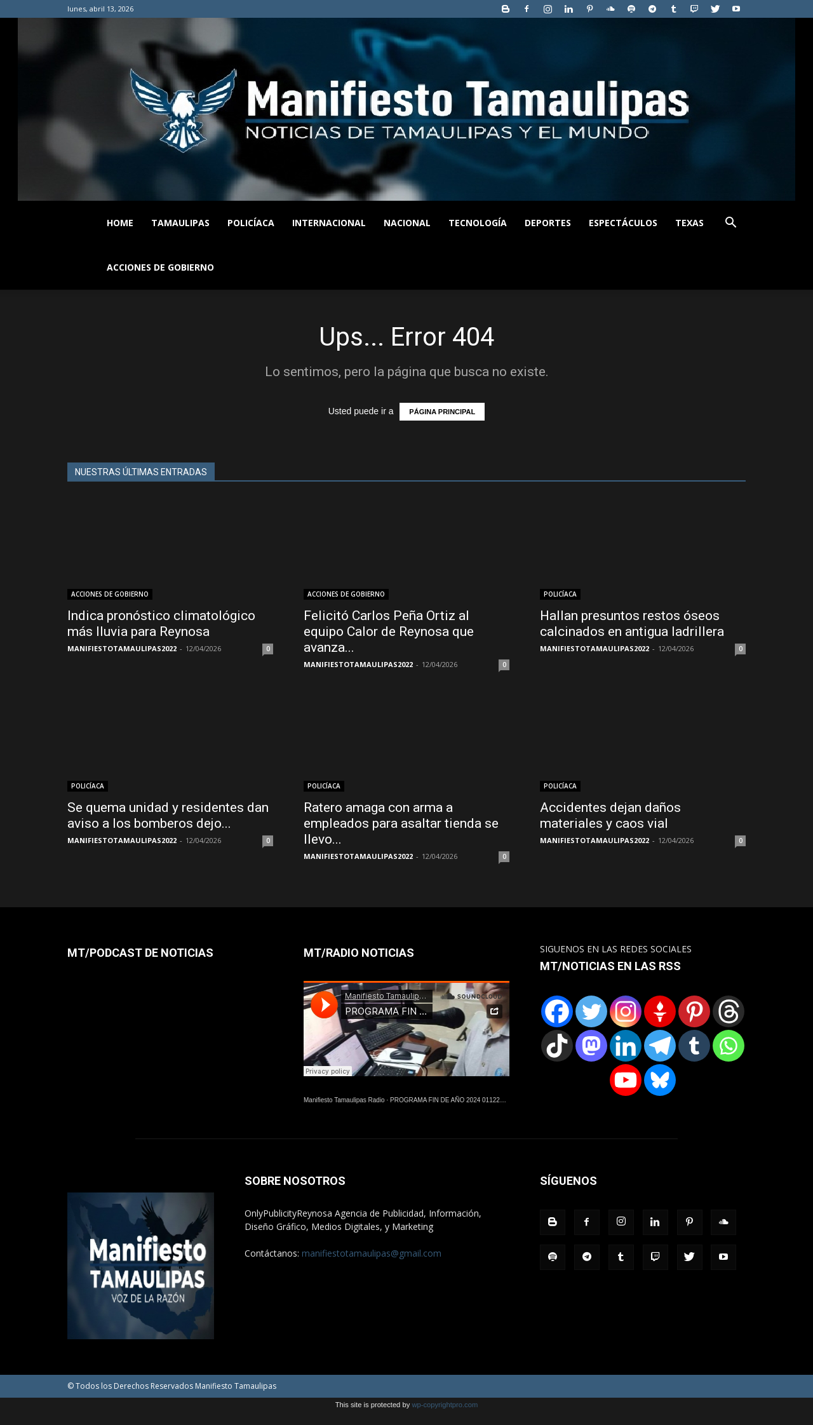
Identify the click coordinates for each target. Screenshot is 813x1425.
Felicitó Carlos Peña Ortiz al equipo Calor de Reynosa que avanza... (389, 631)
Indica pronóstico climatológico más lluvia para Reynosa (161, 623)
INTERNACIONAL (329, 223)
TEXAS (689, 223)
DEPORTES (548, 223)
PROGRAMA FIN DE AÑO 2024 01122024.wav (456, 1100)
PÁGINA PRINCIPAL (442, 411)
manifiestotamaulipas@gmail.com (371, 1253)
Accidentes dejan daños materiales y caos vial (610, 815)
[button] (730, 224)
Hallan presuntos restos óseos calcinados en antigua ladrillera (632, 623)
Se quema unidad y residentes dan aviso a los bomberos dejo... (168, 815)
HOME (120, 223)
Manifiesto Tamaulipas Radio (344, 1100)
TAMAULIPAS (180, 223)
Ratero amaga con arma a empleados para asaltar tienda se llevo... (401, 823)
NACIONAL (407, 223)
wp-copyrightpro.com (445, 1404)
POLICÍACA (250, 223)
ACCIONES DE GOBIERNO (160, 267)
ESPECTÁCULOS (623, 223)
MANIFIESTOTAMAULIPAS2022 (122, 648)
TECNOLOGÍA (477, 223)
